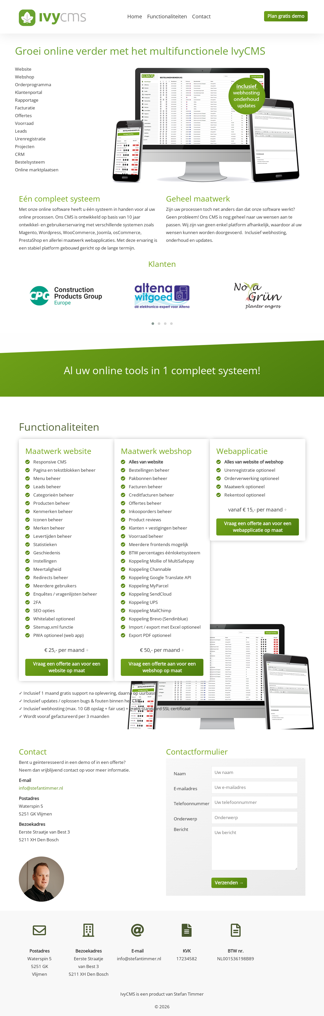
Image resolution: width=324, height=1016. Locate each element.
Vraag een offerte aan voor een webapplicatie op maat (257, 526)
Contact (201, 16)
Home (134, 16)
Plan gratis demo (285, 16)
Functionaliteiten (167, 16)
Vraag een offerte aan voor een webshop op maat (162, 667)
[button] (153, 323)
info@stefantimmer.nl (41, 788)
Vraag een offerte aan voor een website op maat (66, 667)
